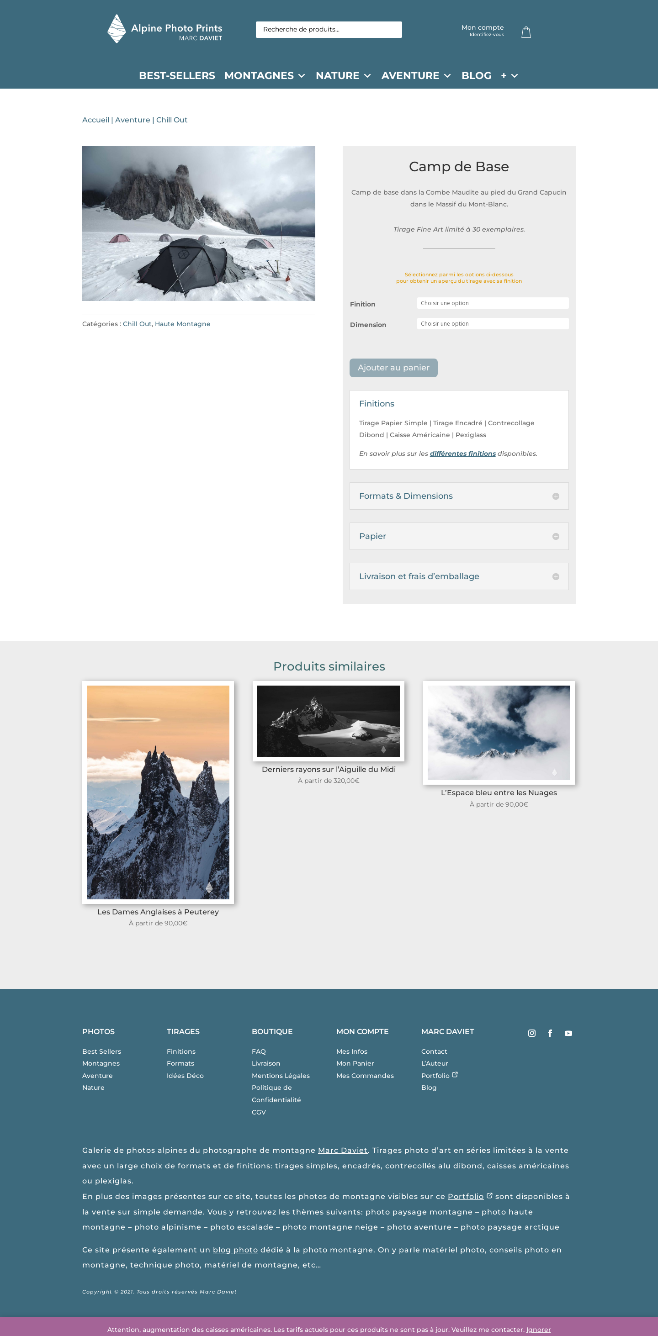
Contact (434, 1053)
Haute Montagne (183, 326)
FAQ (259, 1053)
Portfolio (439, 1077)
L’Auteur (434, 1065)
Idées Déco (185, 1077)
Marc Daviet (343, 1152)
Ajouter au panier (394, 369)
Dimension (368, 326)
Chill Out (172, 121)
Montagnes (265, 75)
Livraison (266, 1065)
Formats (180, 1065)
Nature (344, 75)
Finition (363, 306)
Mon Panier (355, 1065)
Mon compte (483, 30)
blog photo (235, 1251)
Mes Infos (351, 1053)
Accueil (95, 121)
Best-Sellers (177, 75)
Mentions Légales (281, 1077)
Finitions (181, 1053)
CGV (259, 1114)
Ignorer (538, 1329)
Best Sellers (101, 1053)
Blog (477, 75)
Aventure (417, 75)
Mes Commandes (365, 1077)
